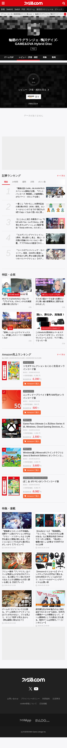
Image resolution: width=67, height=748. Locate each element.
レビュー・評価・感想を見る (32, 90)
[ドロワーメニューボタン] (3, 3)
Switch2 (9, 9)
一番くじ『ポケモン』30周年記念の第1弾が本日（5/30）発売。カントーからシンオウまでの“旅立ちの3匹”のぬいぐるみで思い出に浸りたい (30, 208)
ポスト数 (42, 182)
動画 (54, 57)
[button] (33, 103)
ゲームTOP (9, 57)
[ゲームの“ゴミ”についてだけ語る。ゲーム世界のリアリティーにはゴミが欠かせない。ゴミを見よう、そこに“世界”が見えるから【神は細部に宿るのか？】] (17, 607)
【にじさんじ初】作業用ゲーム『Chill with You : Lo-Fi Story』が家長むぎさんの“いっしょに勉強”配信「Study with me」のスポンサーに (30, 223)
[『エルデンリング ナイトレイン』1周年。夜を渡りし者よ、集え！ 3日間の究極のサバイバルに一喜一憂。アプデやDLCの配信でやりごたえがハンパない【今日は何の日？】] (55, 238)
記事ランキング (11, 175)
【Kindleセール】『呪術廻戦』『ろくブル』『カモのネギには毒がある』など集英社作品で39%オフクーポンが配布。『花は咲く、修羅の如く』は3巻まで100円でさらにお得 (50, 541)
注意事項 (56, 709)
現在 (6, 182)
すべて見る (61, 176)
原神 (10, 329)
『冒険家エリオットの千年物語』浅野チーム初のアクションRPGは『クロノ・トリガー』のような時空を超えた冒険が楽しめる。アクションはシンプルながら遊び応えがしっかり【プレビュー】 (16, 541)
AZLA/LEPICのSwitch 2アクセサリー (53, 329)
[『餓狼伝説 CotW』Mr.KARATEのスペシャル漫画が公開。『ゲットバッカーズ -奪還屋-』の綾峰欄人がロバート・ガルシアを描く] (55, 192)
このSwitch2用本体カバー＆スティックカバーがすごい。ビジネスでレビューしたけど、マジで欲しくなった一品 (50, 337)
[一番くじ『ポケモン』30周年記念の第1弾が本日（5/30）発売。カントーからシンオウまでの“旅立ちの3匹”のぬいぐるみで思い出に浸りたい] (55, 207)
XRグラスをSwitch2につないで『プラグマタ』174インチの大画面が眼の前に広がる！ (16, 302)
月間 (32, 182)
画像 (45, 57)
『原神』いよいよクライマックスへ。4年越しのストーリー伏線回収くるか (16, 336)
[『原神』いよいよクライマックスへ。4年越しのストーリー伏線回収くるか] (17, 321)
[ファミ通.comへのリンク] (33, 3)
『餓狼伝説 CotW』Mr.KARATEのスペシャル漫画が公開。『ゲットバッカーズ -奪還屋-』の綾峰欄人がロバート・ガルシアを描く (30, 192)
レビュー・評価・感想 (28, 57)
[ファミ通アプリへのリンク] (25, 731)
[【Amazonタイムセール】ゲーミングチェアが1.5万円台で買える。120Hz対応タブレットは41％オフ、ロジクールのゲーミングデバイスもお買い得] (50, 565)
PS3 (33, 49)
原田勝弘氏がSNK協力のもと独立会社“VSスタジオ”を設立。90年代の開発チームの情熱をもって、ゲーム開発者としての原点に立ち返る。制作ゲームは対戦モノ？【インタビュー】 (50, 625)
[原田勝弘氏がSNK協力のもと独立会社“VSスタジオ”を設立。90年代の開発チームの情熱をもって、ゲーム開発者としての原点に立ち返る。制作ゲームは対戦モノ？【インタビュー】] (50, 607)
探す (37, 97)
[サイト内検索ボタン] (64, 3)
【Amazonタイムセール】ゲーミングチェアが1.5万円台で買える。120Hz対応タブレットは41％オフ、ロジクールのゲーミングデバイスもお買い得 (50, 583)
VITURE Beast (14, 295)
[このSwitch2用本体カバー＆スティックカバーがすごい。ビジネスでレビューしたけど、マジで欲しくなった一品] (50, 321)
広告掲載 (43, 714)
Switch (17, 9)
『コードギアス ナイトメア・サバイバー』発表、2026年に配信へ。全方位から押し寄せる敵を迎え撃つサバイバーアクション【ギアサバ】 (30, 254)
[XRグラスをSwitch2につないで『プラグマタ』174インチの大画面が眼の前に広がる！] (17, 286)
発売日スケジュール (44, 9)
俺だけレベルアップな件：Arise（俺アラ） (53, 295)
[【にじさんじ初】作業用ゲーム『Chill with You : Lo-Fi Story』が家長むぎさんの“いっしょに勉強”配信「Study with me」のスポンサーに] (55, 223)
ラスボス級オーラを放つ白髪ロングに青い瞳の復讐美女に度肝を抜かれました (49, 302)
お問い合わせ (12, 709)
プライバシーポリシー (30, 709)
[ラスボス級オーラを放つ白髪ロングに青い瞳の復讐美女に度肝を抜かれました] (50, 286)
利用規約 (46, 709)
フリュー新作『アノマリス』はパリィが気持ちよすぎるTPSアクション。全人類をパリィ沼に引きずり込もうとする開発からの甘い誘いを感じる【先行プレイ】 (16, 583)
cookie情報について (28, 714)
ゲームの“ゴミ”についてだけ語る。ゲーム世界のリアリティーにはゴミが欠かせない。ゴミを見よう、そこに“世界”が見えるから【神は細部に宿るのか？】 (16, 625)
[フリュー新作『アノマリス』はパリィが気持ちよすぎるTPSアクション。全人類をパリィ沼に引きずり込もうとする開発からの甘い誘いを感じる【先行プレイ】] (17, 565)
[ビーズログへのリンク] (42, 731)
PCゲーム (31, 9)
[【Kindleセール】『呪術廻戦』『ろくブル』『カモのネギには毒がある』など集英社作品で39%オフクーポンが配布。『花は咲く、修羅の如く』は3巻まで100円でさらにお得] (50, 522)
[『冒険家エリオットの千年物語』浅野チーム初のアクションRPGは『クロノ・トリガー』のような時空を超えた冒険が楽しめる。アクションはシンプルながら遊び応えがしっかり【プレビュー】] (17, 522)
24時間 (15, 182)
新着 (3, 9)
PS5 (23, 9)
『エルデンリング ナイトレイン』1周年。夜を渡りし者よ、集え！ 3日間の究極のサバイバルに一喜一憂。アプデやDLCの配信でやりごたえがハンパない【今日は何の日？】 (30, 239)
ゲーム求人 (59, 9)
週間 (24, 182)
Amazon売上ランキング (16, 356)
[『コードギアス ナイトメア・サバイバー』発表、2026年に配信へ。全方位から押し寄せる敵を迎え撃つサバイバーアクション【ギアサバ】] (55, 254)
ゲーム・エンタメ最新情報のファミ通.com (16, 14)
